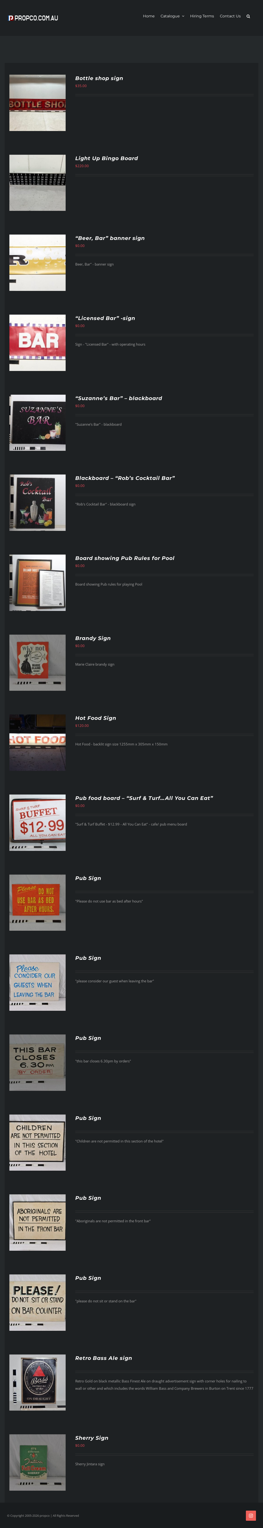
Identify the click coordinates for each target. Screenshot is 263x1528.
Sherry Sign (92, 1438)
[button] (248, 16)
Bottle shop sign (99, 78)
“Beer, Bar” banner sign (110, 238)
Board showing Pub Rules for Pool (125, 558)
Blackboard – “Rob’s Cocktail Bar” (125, 478)
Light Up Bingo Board (106, 158)
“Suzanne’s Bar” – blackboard (118, 398)
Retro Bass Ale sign (103, 1358)
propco (45, 1515)
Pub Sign (88, 878)
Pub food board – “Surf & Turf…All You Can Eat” (144, 798)
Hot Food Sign (95, 718)
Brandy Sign (93, 638)
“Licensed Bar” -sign (105, 318)
